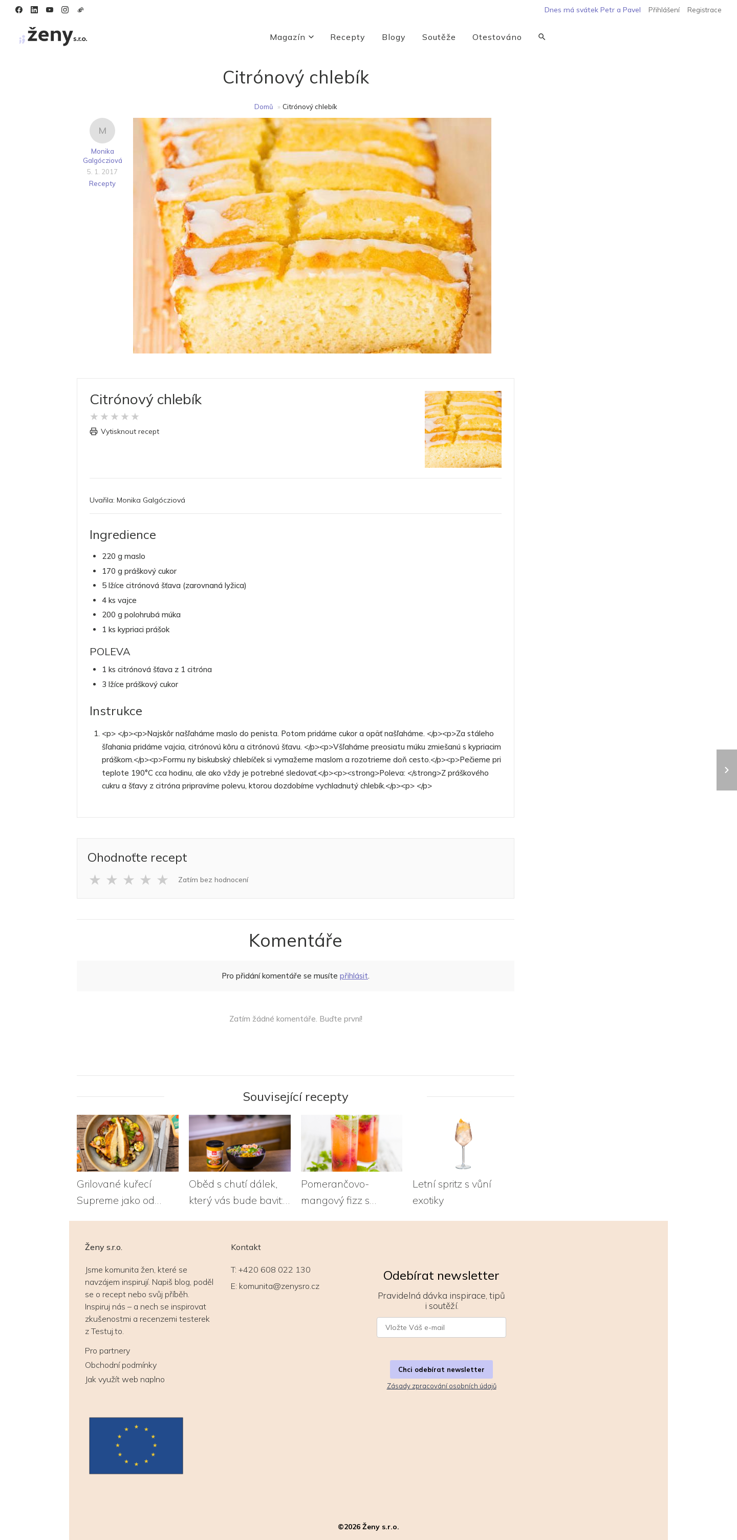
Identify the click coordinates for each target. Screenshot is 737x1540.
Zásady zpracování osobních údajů (441, 1386)
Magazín (292, 37)
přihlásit (354, 976)
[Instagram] (65, 9)
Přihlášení (664, 10)
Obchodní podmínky (121, 1365)
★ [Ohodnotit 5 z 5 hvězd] (162, 879)
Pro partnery (107, 1350)
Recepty (347, 37)
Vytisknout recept (124, 431)
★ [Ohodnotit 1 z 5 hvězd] (95, 879)
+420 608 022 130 (275, 1269)
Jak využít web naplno (125, 1379)
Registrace (704, 10)
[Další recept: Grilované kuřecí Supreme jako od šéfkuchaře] (727, 770)
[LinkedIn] (34, 9)
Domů (263, 106)
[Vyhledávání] (542, 36)
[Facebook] (19, 9)
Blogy (394, 37)
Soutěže (439, 37)
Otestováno (497, 37)
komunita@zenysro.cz (279, 1286)
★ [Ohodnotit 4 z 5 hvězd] (145, 879)
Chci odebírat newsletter (441, 1369)
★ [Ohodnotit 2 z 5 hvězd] (111, 879)
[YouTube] (49, 9)
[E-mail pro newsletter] (441, 1327)
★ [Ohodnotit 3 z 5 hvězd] (128, 879)
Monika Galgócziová (102, 155)
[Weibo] (80, 9)
